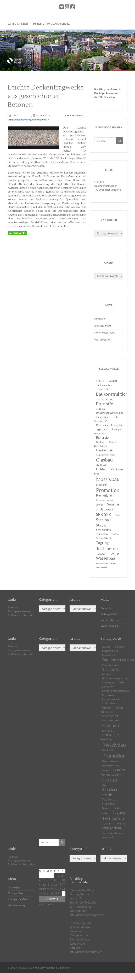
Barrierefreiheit (18, 23)
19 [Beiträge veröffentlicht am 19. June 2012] (44, 889)
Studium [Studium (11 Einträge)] (116, 534)
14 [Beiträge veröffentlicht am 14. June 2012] (51, 884)
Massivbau (42, 119)
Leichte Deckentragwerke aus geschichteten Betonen (46, 96)
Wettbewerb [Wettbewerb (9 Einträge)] (101, 567)
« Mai (42, 904)
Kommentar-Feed (104, 332)
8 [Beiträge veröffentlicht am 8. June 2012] (55, 880)
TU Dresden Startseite (107, 189)
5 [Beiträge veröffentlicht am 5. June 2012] (43, 880)
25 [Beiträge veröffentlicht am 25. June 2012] (40, 893)
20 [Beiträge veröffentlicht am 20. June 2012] (47, 889)
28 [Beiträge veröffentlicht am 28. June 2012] (51, 893)
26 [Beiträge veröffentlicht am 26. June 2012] (44, 893)
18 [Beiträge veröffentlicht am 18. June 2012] (40, 889)
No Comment (75, 115)
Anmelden (100, 318)
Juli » (50, 904)
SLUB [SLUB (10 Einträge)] (117, 515)
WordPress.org (103, 339)
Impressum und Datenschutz (51, 23)
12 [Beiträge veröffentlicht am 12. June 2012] (44, 884)
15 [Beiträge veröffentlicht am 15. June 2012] (55, 884)
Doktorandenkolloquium (24, 119)
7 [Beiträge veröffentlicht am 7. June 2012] (51, 880)
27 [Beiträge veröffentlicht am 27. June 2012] (47, 893)
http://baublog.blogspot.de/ (86, 914)
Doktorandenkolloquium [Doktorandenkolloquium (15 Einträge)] (109, 425)
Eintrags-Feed (102, 325)
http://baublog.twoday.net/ (86, 951)
